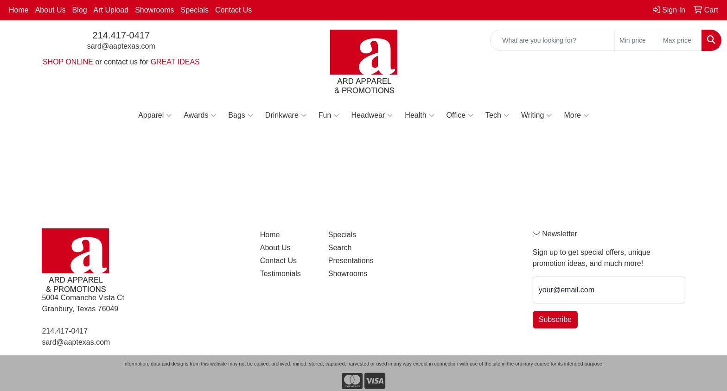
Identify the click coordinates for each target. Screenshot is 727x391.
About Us (50, 10)
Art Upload (111, 10)
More (576, 115)
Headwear (372, 115)
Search (340, 248)
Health (419, 115)
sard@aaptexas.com (121, 46)
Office (460, 115)
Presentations (351, 261)
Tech (497, 115)
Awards (200, 115)
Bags (240, 115)
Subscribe (555, 319)
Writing (536, 115)
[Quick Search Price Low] (636, 40)
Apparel (155, 115)
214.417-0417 (121, 35)
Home (19, 10)
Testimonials (280, 273)
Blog (79, 10)
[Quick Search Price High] (680, 40)
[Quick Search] (552, 40)
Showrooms (154, 10)
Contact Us (233, 10)
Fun (329, 115)
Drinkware (285, 115)
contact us (121, 62)
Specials (195, 10)
